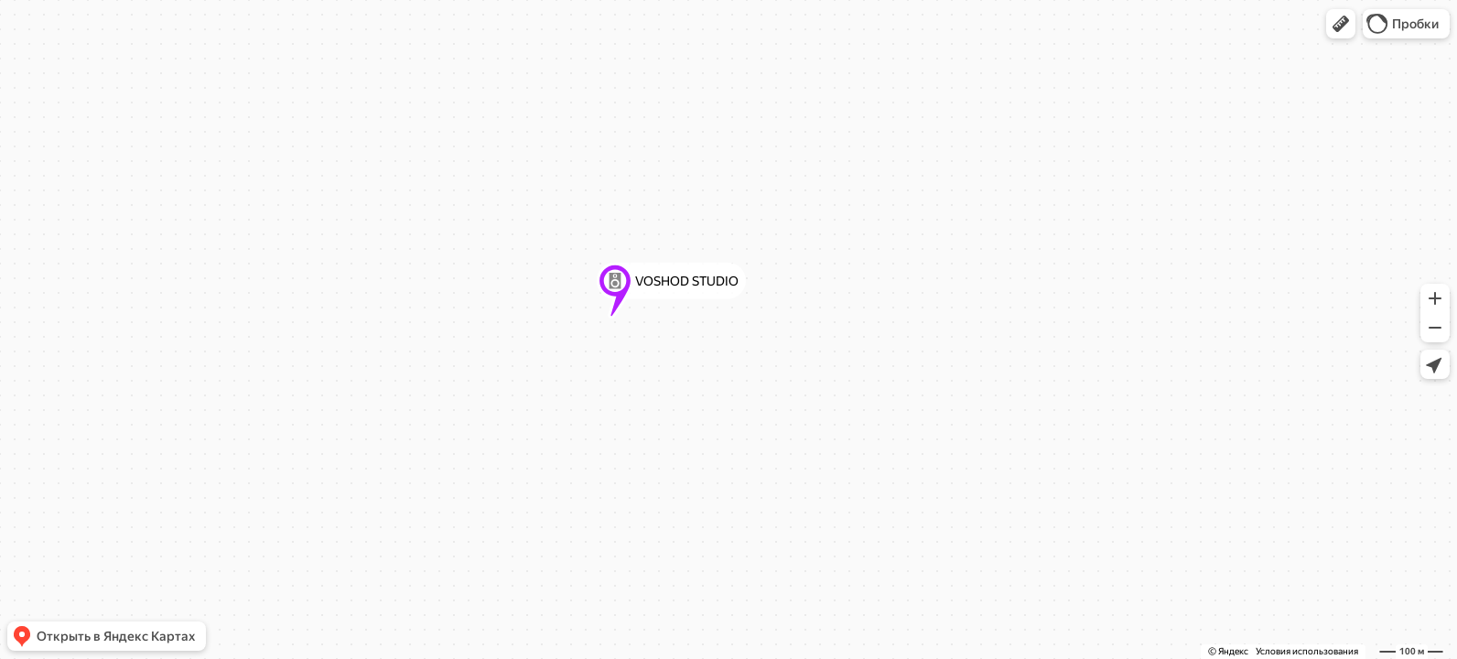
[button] (1340, 23)
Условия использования (1307, 651)
